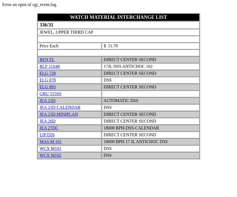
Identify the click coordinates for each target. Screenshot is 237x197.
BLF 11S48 (49, 66)
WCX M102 (50, 155)
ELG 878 (47, 80)
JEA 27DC (48, 128)
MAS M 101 (50, 141)
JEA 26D (47, 121)
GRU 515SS (50, 93)
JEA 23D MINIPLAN (58, 114)
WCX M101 (50, 148)
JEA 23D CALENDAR (59, 107)
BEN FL (47, 59)
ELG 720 (47, 73)
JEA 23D (47, 100)
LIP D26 (47, 134)
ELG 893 (47, 87)
